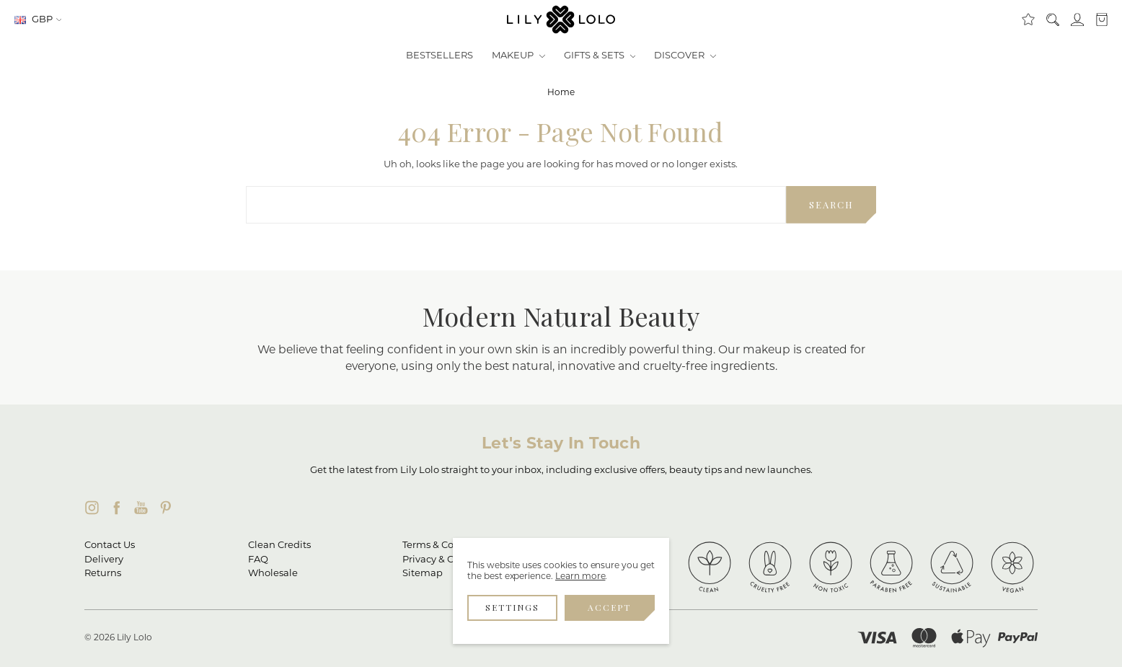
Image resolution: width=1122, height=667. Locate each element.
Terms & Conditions (447, 545)
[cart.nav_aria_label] (1098, 20)
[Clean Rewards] (1027, 20)
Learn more (580, 577)
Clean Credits (279, 545)
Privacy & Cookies (443, 560)
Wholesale (273, 573)
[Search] (1052, 20)
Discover (685, 56)
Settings (512, 607)
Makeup (518, 56)
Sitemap (422, 573)
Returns (102, 573)
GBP (38, 20)
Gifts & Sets (600, 56)
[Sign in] (1076, 20)
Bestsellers (439, 56)
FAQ (258, 560)
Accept (609, 607)
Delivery (103, 560)
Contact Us (109, 545)
